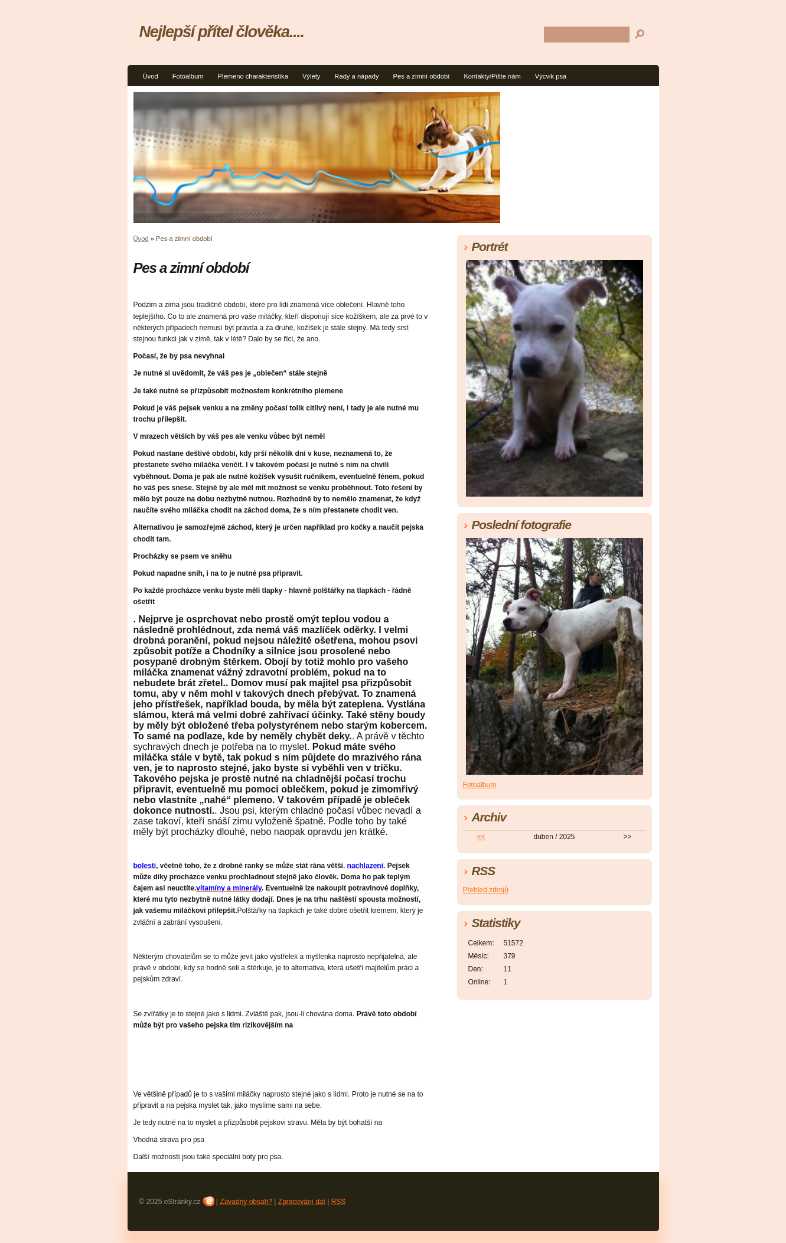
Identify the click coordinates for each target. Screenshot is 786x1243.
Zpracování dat (301, 1202)
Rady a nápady (356, 76)
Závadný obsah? (246, 1202)
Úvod (150, 76)
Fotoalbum (188, 76)
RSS (338, 1202)
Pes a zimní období (421, 76)
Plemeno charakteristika (252, 76)
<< (481, 837)
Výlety (311, 76)
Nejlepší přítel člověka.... (221, 31)
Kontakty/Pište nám (492, 76)
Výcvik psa (550, 76)
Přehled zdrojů (485, 890)
